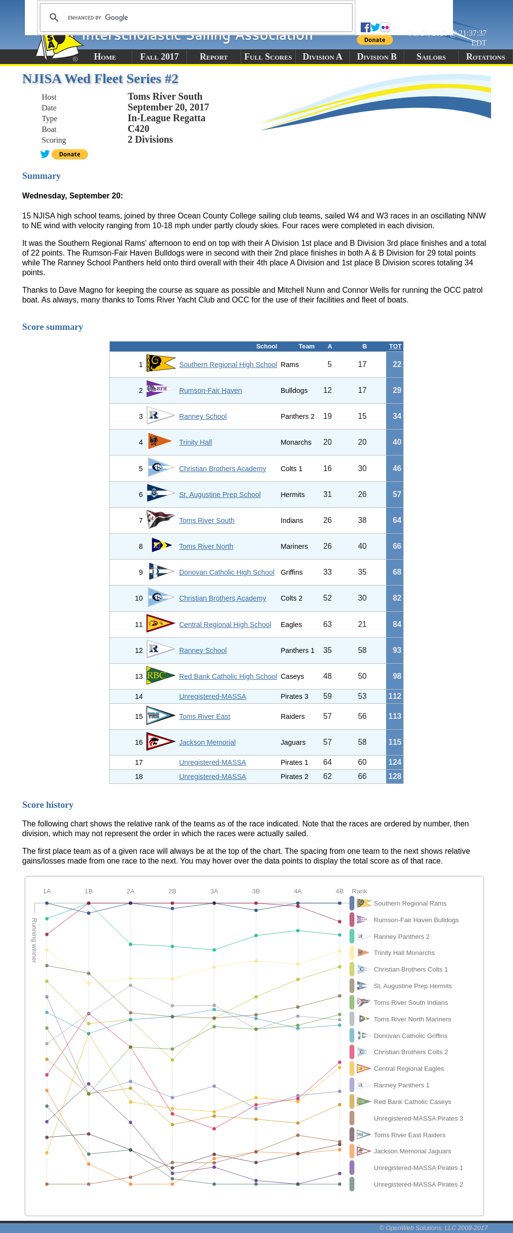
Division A (322, 57)
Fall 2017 (159, 57)
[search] (195, 17)
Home (105, 57)
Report (214, 57)
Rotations (485, 57)
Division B (376, 57)
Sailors (431, 57)
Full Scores (268, 57)
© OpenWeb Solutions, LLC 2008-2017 (433, 1228)
